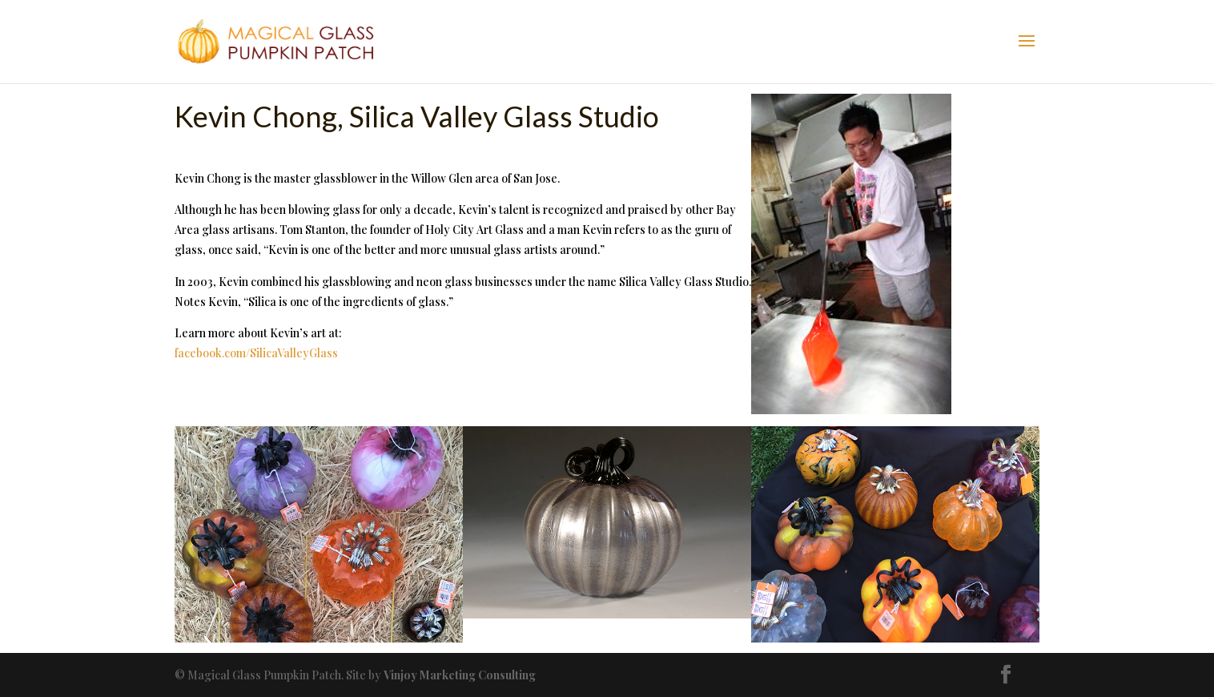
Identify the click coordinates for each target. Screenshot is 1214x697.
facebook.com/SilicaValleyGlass (256, 353)
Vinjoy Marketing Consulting (460, 675)
